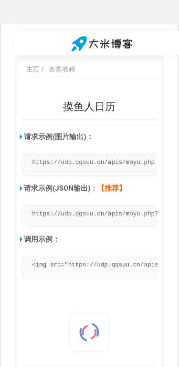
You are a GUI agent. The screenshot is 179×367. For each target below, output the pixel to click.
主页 (33, 69)
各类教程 (62, 69)
